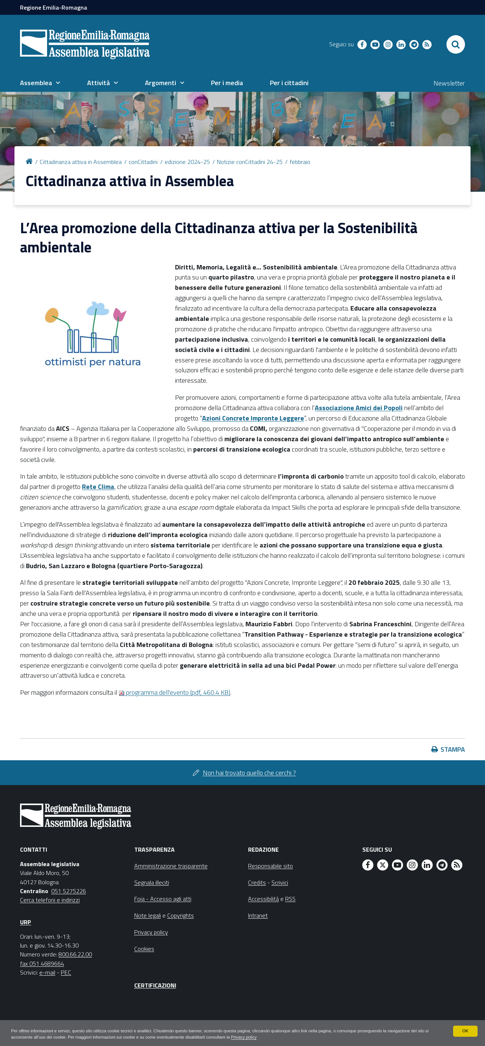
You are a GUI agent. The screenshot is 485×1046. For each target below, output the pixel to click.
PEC (66, 972)
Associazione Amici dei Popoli (359, 408)
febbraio (300, 161)
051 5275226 (68, 890)
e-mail (47, 972)
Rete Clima (98, 487)
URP (25, 922)
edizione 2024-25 (187, 161)
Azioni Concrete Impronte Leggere (253, 418)
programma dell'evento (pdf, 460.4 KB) (174, 692)
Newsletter (449, 83)
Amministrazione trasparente (171, 865)
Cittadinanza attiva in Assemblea (81, 161)
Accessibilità (263, 898)
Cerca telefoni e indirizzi (50, 899)
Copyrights (180, 915)
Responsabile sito (270, 865)
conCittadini (143, 161)
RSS (290, 898)
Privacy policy (277, 1037)
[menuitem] (40, 83)
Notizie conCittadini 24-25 (250, 161)
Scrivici (279, 882)
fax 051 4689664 (42, 963)
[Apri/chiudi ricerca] (455, 44)
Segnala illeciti (151, 882)
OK (465, 1030)
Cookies (144, 948)
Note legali (147, 915)
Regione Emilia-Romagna (53, 7)
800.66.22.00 (75, 954)
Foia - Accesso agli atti (162, 898)
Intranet (258, 915)
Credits (257, 882)
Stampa (453, 749)
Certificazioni (155, 985)
